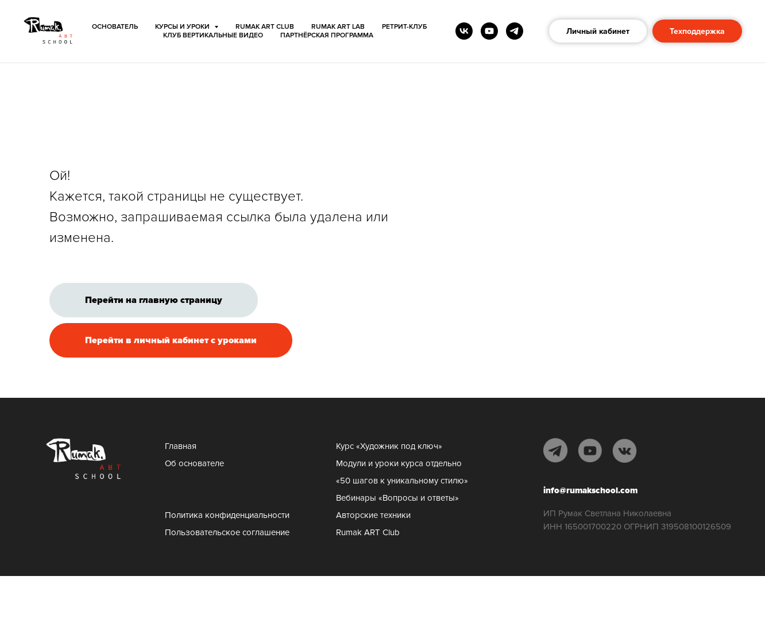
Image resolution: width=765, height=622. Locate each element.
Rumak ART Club (264, 26)
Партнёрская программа (326, 35)
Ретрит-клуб (404, 26)
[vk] (464, 31)
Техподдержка (697, 31)
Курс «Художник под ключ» (389, 446)
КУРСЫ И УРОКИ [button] (183, 26)
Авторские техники (373, 515)
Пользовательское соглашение (227, 532)
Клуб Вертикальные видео (213, 35)
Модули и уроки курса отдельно (399, 463)
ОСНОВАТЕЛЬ (115, 26)
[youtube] (489, 31)
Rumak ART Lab (338, 26)
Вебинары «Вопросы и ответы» (397, 498)
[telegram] (514, 31)
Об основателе (194, 463)
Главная (180, 446)
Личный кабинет (597, 31)
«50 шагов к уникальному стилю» (402, 480)
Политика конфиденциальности (227, 515)
